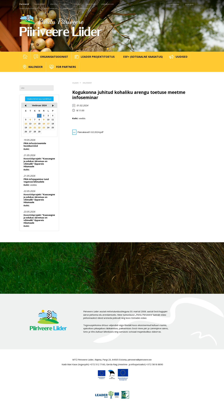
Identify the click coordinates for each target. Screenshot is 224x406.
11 (53, 119)
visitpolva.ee (68, 8)
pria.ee (77, 4)
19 (26, 127)
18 (53, 124)
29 (39, 131)
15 (39, 124)
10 (48, 119)
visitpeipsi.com (107, 4)
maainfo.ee (91, 4)
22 (39, 127)
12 (26, 124)
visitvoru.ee (83, 8)
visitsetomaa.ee (50, 8)
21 (35, 127)
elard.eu (53, 4)
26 (26, 131)
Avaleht (75, 83)
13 (30, 124)
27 (30, 131)
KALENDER (87, 83)
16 (44, 124)
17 (48, 124)
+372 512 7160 (97, 364)
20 (30, 127)
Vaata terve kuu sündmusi (39, 98)
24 (48, 127)
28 (35, 131)
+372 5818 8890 (154, 364)
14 (35, 124)
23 (44, 127)
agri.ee (66, 4)
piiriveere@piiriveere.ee (140, 359)
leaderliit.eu (39, 4)
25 (53, 127)
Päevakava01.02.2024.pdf (87, 132)
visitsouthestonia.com (29, 8)
